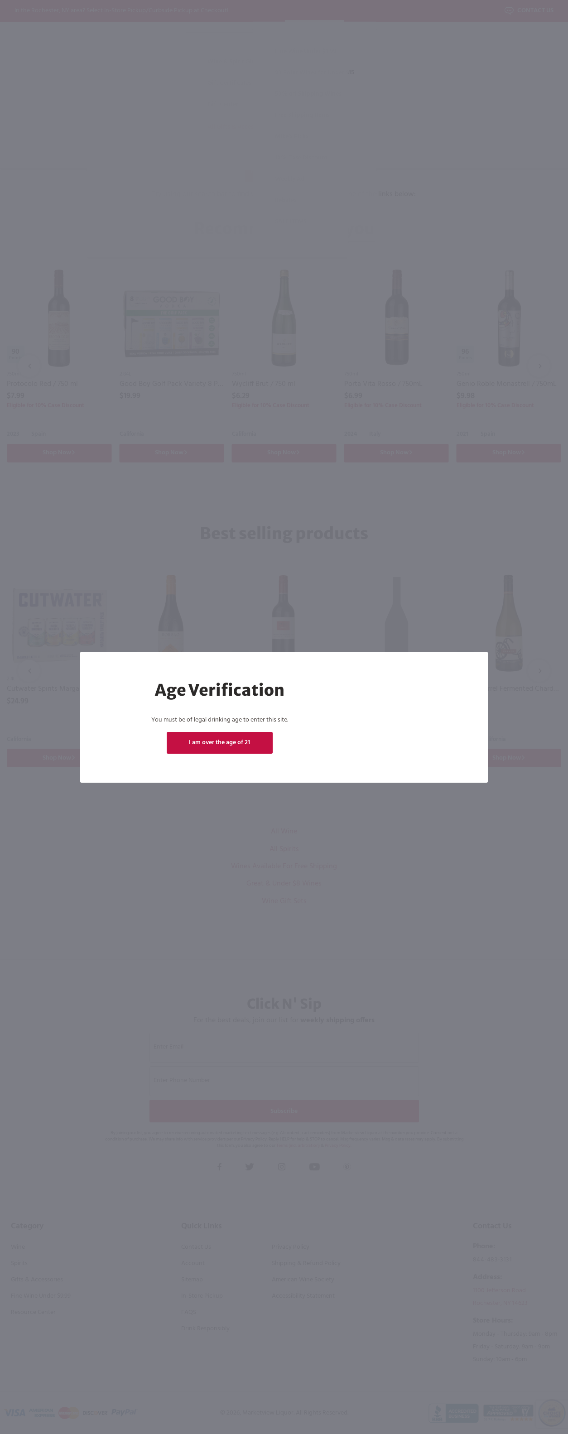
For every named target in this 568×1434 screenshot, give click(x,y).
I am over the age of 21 (219, 742)
